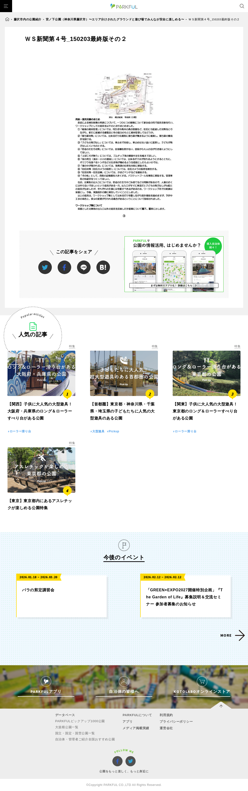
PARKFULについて (137, 715)
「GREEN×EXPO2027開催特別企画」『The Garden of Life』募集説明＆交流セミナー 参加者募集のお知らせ (184, 597)
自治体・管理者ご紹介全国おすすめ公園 (85, 739)
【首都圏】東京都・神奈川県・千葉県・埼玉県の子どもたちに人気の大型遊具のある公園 (122, 411)
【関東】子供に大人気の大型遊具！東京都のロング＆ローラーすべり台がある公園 (205, 411)
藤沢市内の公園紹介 (27, 19)
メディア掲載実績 (136, 728)
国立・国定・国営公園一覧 (75, 733)
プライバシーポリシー (176, 721)
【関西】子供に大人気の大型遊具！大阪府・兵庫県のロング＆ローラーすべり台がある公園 (40, 411)
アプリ (127, 721)
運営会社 (166, 728)
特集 (72, 346)
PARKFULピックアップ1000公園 (80, 721)
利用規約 (166, 715)
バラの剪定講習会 (38, 590)
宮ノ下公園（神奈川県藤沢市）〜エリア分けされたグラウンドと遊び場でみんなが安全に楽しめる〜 (115, 19)
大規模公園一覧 (66, 727)
